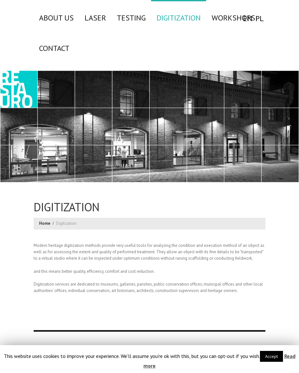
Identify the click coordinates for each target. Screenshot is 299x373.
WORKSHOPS (233, 17)
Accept (271, 356)
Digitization (179, 17)
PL (259, 18)
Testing (131, 17)
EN (247, 18)
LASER (95, 17)
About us (56, 17)
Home (44, 223)
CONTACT (54, 48)
